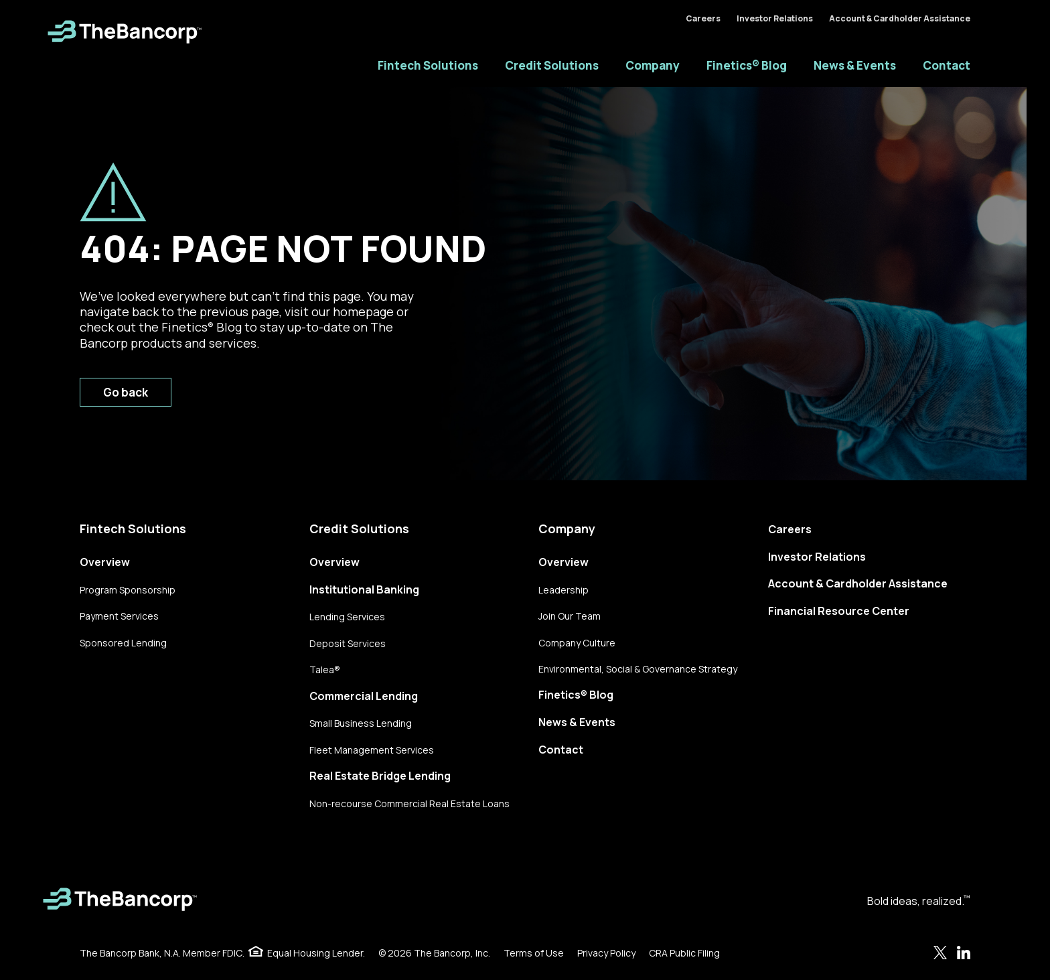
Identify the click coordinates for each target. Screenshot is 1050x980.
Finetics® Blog (746, 65)
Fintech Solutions (428, 65)
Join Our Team (569, 616)
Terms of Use (534, 953)
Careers (703, 18)
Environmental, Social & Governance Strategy (637, 668)
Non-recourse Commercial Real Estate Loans (409, 803)
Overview (105, 562)
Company (652, 65)
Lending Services (347, 616)
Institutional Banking (364, 589)
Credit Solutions (552, 65)
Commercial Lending (363, 696)
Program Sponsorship (127, 589)
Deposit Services (347, 643)
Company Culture (576, 642)
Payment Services (119, 616)
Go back (125, 392)
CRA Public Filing (684, 953)
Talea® (324, 669)
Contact (946, 65)
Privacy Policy (606, 953)
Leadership (563, 589)
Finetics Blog (201, 327)
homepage (363, 311)
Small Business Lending (360, 723)
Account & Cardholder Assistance (899, 18)
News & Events (855, 65)
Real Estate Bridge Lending (380, 775)
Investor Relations (775, 18)
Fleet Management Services (371, 750)
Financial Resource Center (838, 611)
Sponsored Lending (123, 642)
